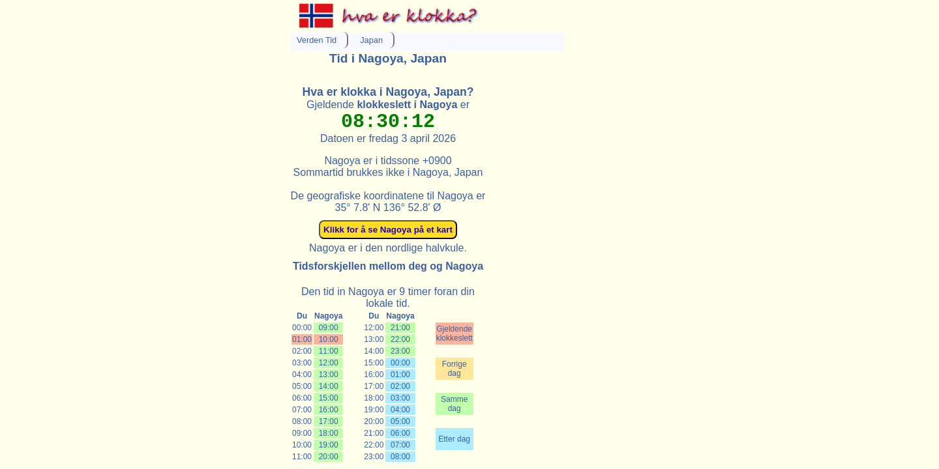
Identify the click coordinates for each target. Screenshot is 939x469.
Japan (371, 40)
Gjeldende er (388, 104)
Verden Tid (316, 40)
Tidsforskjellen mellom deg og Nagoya (388, 266)
